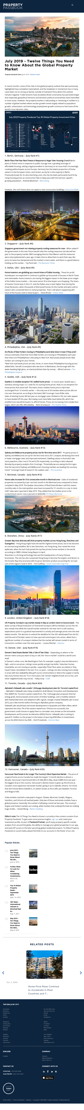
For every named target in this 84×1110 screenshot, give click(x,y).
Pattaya (5, 1027)
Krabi (45, 1015)
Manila (46, 1013)
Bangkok (6, 1021)
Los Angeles (48, 1034)
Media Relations (47, 1058)
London (46, 1025)
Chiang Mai (6, 1023)
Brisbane (6, 1011)
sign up (55, 819)
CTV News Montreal (54, 494)
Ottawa (5, 1038)
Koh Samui (6, 1025)
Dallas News (58, 293)
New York (47, 1036)
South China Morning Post (58, 564)
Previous (3, 973)
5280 (48, 678)
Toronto (5, 1040)
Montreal (6, 1036)
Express (61, 643)
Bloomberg (44, 181)
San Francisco (48, 1038)
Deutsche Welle (72, 189)
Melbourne (6, 1013)
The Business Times (46, 263)
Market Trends (35, 74)
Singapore (47, 1017)
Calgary (5, 1034)
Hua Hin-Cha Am (49, 1011)
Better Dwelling (36, 809)
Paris (45, 1029)
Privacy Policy (7, 1100)
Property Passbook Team (13, 74)
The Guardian (56, 470)
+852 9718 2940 (18, 1074)
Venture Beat (53, 720)
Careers (44, 1056)
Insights (5, 1056)
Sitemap (28, 1100)
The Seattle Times (59, 405)
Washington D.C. (49, 1042)
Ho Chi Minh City (49, 1009)
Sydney (5, 1017)
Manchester (47, 1027)
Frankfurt (47, 1023)
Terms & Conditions (18, 1100)
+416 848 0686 (16, 1071)
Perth (5, 1015)
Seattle (46, 1040)
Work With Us (46, 1060)
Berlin (46, 1021)
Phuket (5, 1029)
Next (81, 973)
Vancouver (6, 1042)
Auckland (6, 1009)
